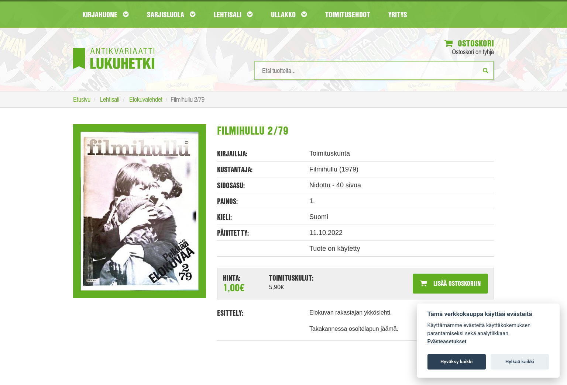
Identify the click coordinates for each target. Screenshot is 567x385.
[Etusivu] (113, 47)
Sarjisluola (171, 14)
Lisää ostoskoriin (450, 283)
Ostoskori (469, 43)
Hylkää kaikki (519, 361)
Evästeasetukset (447, 342)
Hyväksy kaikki (456, 361)
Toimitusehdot (347, 14)
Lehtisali (233, 14)
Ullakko (289, 14)
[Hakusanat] (374, 70)
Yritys (397, 14)
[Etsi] (485, 70)
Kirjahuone (105, 14)
